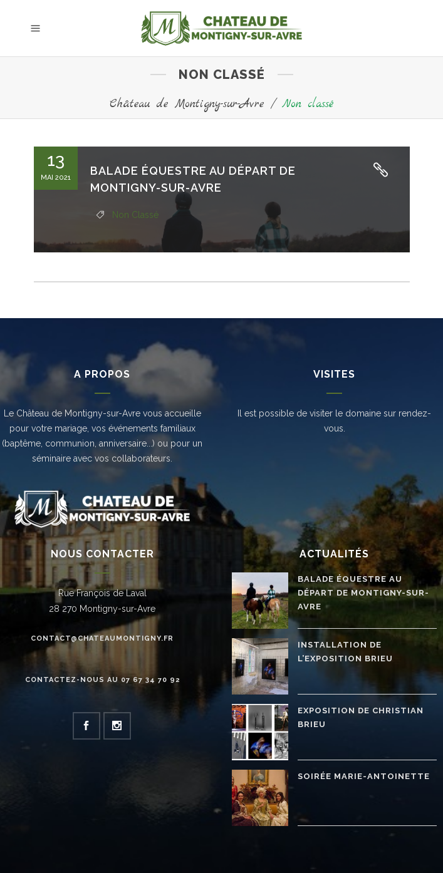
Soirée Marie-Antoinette (364, 776)
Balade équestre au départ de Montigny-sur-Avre (363, 592)
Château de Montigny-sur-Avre (187, 104)
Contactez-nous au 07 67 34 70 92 (102, 680)
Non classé (135, 215)
